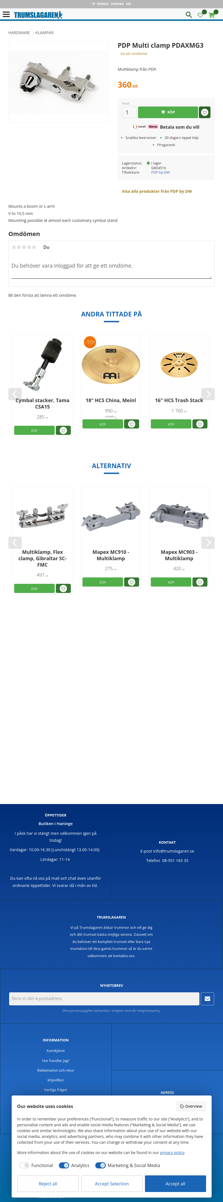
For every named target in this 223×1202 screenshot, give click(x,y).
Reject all (48, 1184)
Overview (191, 1106)
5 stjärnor (33, 247)
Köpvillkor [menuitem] (55, 1079)
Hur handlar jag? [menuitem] (55, 1060)
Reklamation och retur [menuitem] (55, 1070)
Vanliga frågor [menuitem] (55, 1089)
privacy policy (172, 1152)
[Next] (208, 394)
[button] (7, 14)
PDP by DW (160, 172)
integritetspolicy (148, 1010)
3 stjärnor (23, 247)
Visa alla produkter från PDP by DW (157, 191)
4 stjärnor (28, 247)
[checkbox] (35, 1165)
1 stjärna (13, 247)
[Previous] (15, 394)
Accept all (175, 1184)
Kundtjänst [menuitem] (56, 1050)
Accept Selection (112, 1184)
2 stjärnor (18, 247)
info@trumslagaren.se (173, 851)
